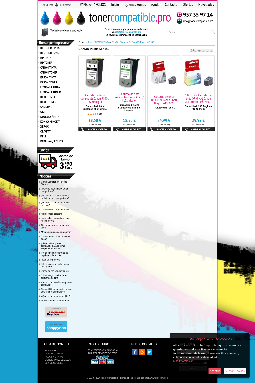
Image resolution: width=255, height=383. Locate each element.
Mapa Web (50, 350)
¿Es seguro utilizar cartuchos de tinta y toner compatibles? (55, 197)
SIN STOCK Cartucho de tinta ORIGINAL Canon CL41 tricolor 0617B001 (198, 98)
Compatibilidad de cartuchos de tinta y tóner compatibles (56, 290)
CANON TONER (48, 72)
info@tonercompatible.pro (128, 32)
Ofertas (188, 4)
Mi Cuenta (48, 5)
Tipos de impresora (50, 259)
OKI (42, 112)
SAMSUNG (46, 107)
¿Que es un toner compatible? (55, 296)
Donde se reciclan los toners (54, 271)
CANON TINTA (48, 67)
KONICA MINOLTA (50, 121)
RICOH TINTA (47, 97)
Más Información (183, 360)
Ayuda (155, 4)
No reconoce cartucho (51, 214)
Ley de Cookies (54, 363)
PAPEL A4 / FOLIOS (93, 4)
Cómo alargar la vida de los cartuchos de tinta (54, 276)
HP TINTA (45, 58)
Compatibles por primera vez (55, 209)
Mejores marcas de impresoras (56, 232)
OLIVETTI (45, 131)
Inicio (115, 4)
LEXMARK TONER (50, 92)
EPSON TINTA (48, 77)
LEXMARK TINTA (50, 87)
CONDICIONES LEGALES (58, 360)
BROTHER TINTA (50, 48)
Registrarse (65, 5)
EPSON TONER (48, 82)
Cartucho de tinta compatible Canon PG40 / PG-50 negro (94, 98)
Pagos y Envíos (54, 357)
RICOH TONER (48, 102)
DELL (43, 136)
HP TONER (46, 62)
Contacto (171, 4)
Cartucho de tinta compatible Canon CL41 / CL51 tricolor (129, 97)
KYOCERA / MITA (49, 116)
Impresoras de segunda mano (55, 300)
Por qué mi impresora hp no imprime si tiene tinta (54, 254)
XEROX (44, 126)
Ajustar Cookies (235, 371)
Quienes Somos (135, 4)
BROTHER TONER (50, 53)
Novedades (206, 4)
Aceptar (215, 371)
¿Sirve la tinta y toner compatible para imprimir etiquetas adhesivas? (53, 246)
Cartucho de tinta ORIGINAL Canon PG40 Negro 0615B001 (164, 99)
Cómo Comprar (54, 353)
